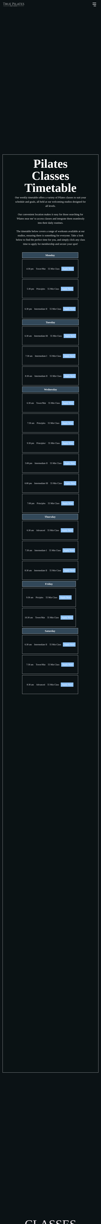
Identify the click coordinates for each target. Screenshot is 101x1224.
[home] (13, 4)
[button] (94, 4)
